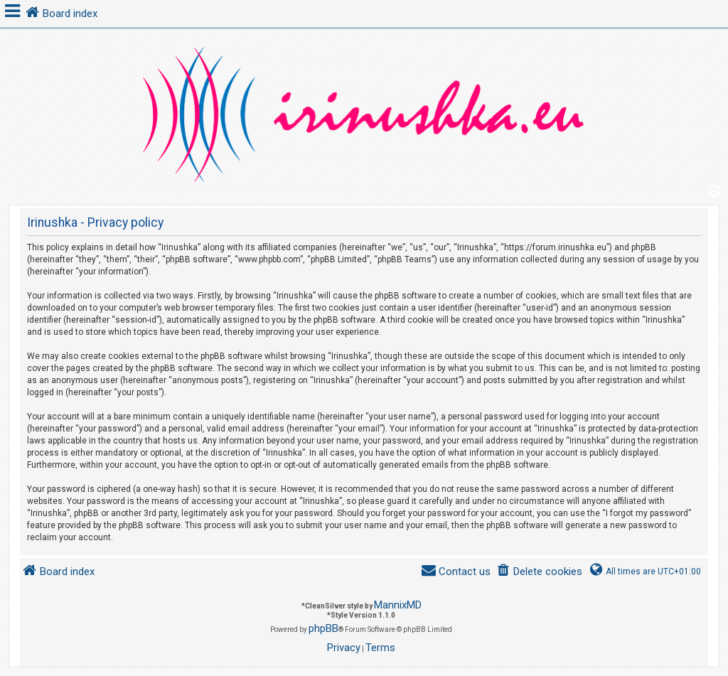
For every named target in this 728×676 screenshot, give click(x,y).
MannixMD (398, 605)
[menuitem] (539, 571)
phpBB (323, 628)
